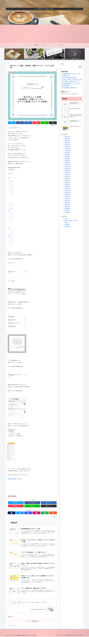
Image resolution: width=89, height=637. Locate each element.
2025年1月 (67, 144)
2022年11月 (68, 192)
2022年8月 (67, 198)
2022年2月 (67, 210)
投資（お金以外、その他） (71, 220)
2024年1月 (67, 164)
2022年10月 (68, 194)
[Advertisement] (44, 33)
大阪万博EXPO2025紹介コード (70, 87)
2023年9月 (67, 172)
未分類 (66, 222)
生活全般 (67, 224)
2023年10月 (68, 170)
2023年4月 (67, 182)
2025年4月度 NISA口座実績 (69, 77)
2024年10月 (68, 150)
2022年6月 (67, 202)
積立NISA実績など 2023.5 (14, 478)
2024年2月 (67, 162)
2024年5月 (67, 158)
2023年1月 (67, 188)
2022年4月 (67, 206)
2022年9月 (67, 196)
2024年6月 (67, 156)
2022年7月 (67, 200)
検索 (62, 64)
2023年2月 (67, 186)
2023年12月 (68, 166)
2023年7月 (67, 176)
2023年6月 (67, 178)
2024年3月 (67, 160)
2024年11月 (68, 148)
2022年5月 (67, 204)
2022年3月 (67, 208)
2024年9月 (67, 152)
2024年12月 (68, 146)
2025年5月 (67, 136)
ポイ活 (9, 496)
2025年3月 (67, 140)
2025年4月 (67, 138)
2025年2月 (67, 142)
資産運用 (14, 496)
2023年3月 (67, 184)
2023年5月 (67, 180)
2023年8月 (67, 174)
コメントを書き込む (32, 621)
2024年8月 (67, 154)
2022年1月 (67, 212)
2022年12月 (68, 190)
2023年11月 (68, 168)
